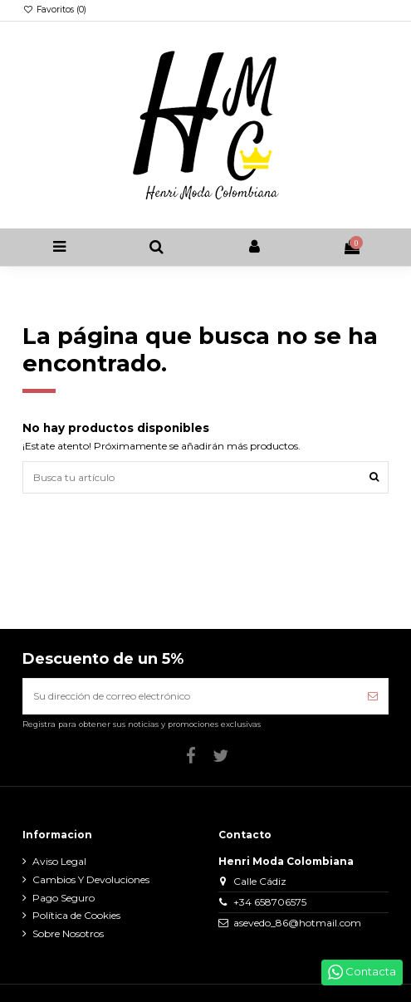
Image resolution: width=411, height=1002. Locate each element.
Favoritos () (54, 9)
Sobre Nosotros (68, 933)
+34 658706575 (269, 902)
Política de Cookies (76, 915)
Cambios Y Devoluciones (90, 879)
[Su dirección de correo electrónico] (190, 696)
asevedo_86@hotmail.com (297, 922)
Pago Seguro (63, 897)
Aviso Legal (59, 861)
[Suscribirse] (373, 696)
